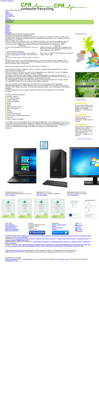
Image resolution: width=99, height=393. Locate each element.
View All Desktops (46, 254)
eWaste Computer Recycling (20, 336)
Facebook (79, 302)
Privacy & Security (57, 307)
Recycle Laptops (38, 329)
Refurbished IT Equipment (37, 339)
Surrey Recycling (48, 346)
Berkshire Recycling (51, 343)
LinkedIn (78, 308)
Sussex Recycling (60, 346)
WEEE (80, 7)
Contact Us (11, 207)
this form (20, 83)
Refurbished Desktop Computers (56, 339)
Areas (45, 7)
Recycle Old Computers (52, 329)
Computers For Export (12, 369)
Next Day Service (9, 307)
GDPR (89, 7)
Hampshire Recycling (19, 346)
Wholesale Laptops (65, 367)
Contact (70, 7)
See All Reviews (82, 159)
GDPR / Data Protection (58, 302)
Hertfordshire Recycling (34, 346)
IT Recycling (34, 7)
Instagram (79, 310)
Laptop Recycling (81, 346)
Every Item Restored (10, 304)
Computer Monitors (74, 339)
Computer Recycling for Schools (24, 334)
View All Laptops (14, 254)
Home (23, 7)
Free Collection (57, 7)
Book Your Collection (11, 316)
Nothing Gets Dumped (11, 309)
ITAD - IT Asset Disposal (20, 332)
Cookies (54, 309)
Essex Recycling (82, 343)
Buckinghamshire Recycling (67, 343)
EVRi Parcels (15, 87)
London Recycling (38, 343)
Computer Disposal (84, 334)
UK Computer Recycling (24, 343)
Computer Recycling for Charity (67, 334)
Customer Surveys (27, 367)
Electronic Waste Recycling (69, 329)
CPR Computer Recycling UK (14, 353)
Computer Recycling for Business (45, 334)
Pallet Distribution (10, 367)
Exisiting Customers (94, 1)
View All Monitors (77, 254)
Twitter (78, 305)
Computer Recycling (25, 329)
